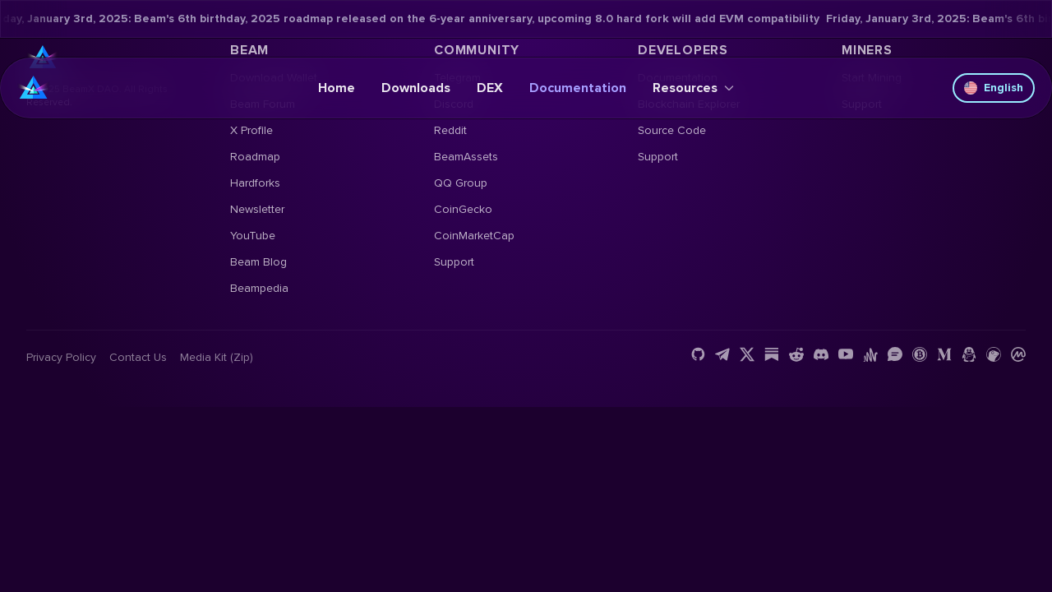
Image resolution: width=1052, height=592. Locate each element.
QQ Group (460, 183)
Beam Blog (258, 262)
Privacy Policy (61, 357)
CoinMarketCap (474, 236)
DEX (490, 88)
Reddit (450, 130)
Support (454, 262)
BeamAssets (466, 157)
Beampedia (259, 288)
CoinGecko (463, 209)
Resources (693, 88)
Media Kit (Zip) (216, 357)
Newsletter (257, 209)
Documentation (577, 88)
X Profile (251, 130)
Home (336, 88)
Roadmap (255, 157)
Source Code (672, 130)
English (993, 88)
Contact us (138, 357)
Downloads (415, 88)
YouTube (252, 236)
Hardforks (255, 183)
